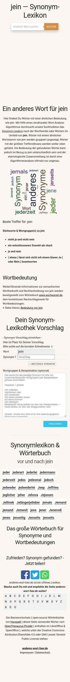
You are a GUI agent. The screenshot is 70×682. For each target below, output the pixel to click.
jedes (22, 480)
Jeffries (53, 487)
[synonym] (36, 357)
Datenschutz (42, 652)
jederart (18, 472)
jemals (47, 502)
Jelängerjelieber (28, 502)
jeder (6, 472)
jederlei (31, 472)
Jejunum (47, 495)
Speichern (55, 424)
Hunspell (15, 621)
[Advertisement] (35, 68)
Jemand (60, 502)
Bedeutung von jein (31, 307)
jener (42, 510)
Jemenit (22, 510)
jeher (21, 495)
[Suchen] (27, 26)
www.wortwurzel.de (50, 295)
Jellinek (8, 502)
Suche (51, 26)
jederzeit (9, 480)
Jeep (41, 487)
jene (33, 510)
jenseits (48, 517)
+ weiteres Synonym (42, 364)
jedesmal (34, 480)
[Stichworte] (34, 395)
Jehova (33, 495)
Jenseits (34, 517)
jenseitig (19, 517)
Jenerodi (55, 510)
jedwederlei (26, 487)
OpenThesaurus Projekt (19, 626)
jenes (6, 517)
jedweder (9, 487)
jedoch (48, 480)
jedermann (47, 472)
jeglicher (9, 495)
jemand (8, 510)
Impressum (26, 652)
